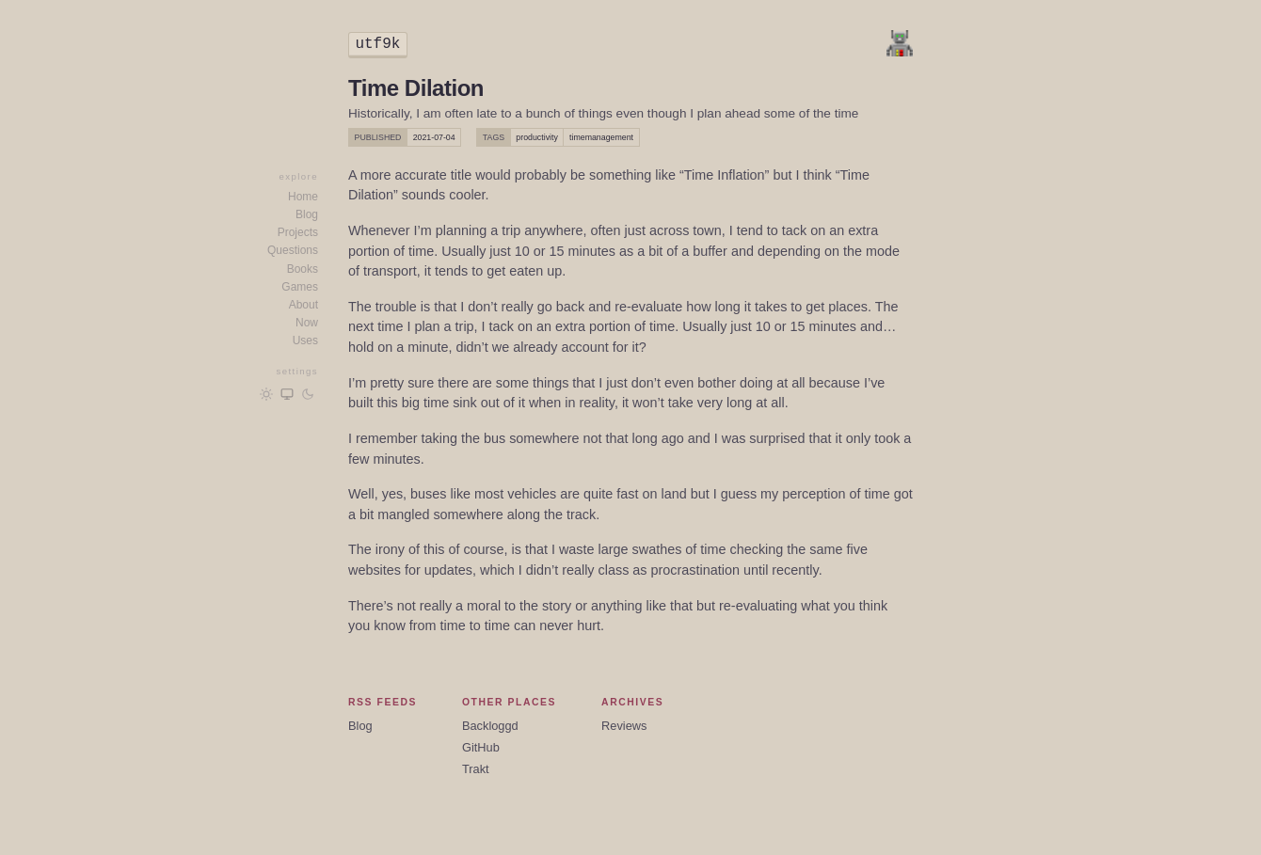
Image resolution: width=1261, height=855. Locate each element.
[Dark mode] (307, 394)
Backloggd (490, 726)
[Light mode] (266, 394)
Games (299, 286)
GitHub (481, 747)
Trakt (475, 769)
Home (303, 196)
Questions (292, 250)
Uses (305, 340)
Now (306, 322)
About (303, 304)
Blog (306, 214)
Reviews (623, 726)
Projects (298, 232)
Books (302, 269)
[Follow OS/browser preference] (287, 394)
